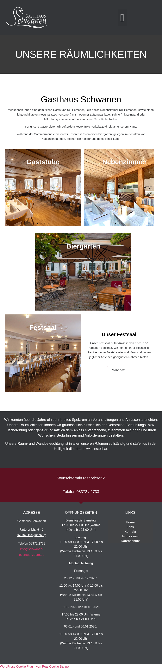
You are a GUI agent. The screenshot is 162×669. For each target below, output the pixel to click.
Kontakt (130, 531)
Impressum (130, 536)
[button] (122, 17)
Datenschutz (130, 541)
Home (130, 522)
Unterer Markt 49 (31, 529)
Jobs (130, 527)
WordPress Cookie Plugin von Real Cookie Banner (35, 666)
